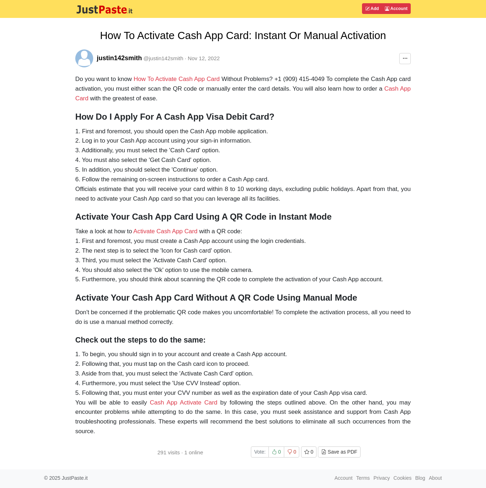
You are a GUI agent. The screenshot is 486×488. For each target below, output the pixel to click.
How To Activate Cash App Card (177, 79)
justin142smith (119, 58)
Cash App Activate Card (183, 402)
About (435, 478)
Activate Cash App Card (165, 231)
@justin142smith (163, 58)
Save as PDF (339, 452)
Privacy (381, 478)
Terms (363, 478)
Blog (420, 478)
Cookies (403, 478)
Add (372, 8)
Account (396, 8)
